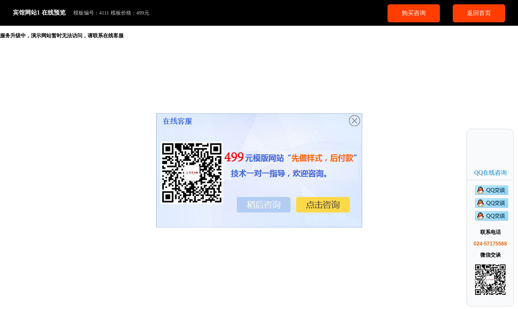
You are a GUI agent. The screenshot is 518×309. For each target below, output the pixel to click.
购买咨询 (414, 13)
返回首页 (479, 13)
